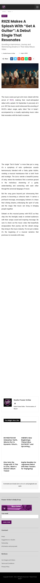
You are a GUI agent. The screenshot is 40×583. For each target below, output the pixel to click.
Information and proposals (9, 546)
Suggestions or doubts (8, 540)
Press (3, 536)
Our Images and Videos (8, 560)
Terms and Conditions (8, 563)
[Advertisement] (20, 140)
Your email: (20, 515)
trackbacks (22, 484)
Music (4, 16)
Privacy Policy (5, 566)
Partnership (5, 543)
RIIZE (12, 100)
